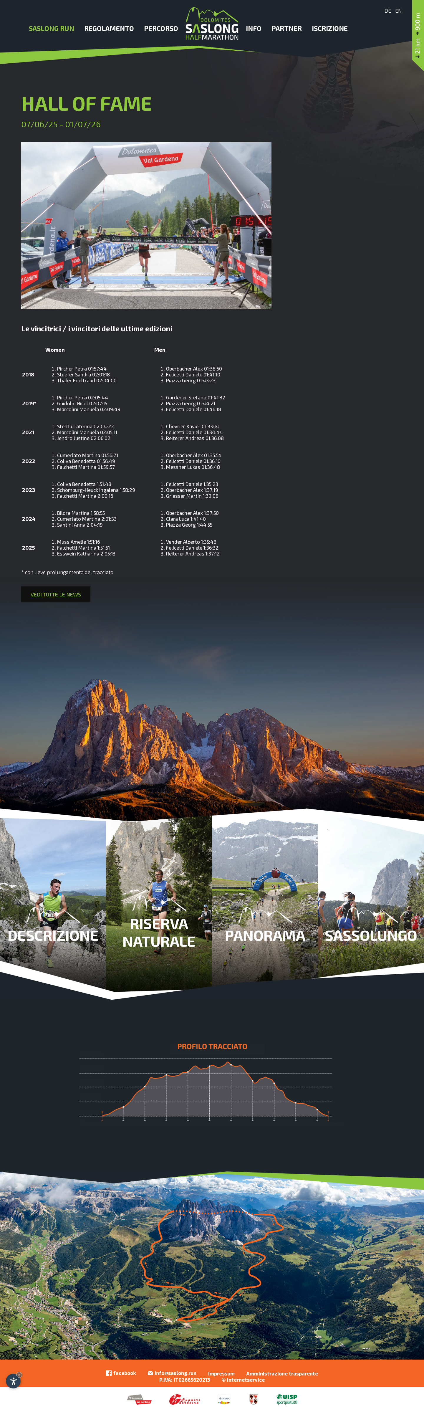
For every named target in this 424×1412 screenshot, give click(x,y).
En (398, 10)
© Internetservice (243, 1380)
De (388, 10)
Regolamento (109, 28)
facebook (121, 1373)
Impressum (221, 1373)
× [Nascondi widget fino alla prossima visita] (19, 1375)
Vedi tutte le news (56, 594)
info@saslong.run (172, 1373)
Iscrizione (330, 28)
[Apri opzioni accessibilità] (13, 1381)
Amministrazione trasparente (282, 1373)
